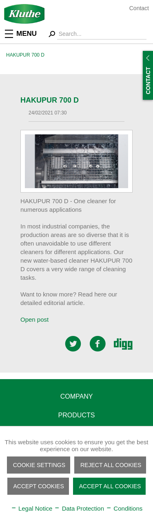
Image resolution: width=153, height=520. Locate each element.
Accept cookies (38, 486)
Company (76, 396)
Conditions (124, 508)
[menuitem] (26, 33)
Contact (139, 8)
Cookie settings (39, 465)
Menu (21, 33)
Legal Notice (32, 508)
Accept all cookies (110, 486)
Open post (34, 319)
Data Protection (79, 508)
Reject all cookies (110, 465)
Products (76, 415)
